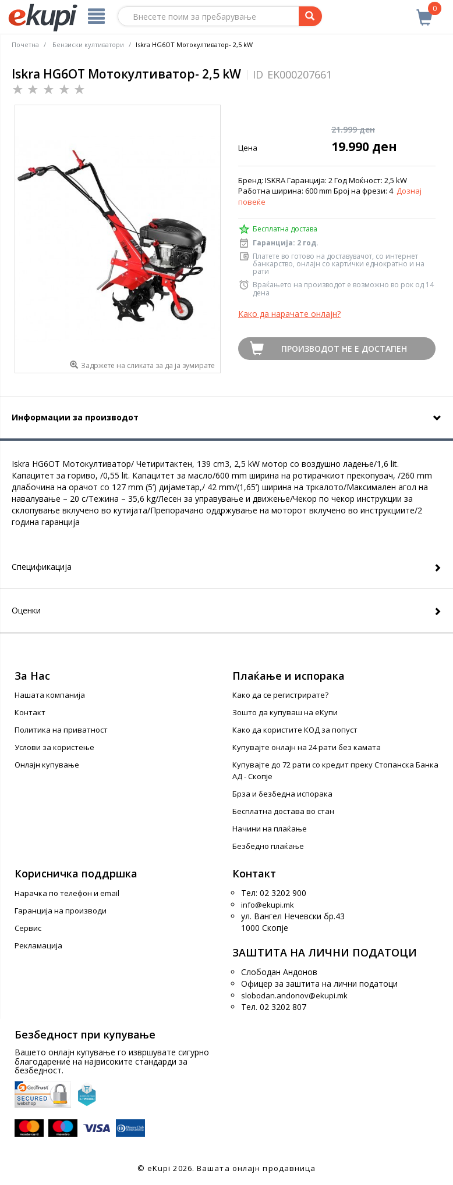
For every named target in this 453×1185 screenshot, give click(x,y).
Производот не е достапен (344, 348)
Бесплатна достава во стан (283, 811)
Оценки (26, 610)
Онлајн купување (47, 764)
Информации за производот (75, 417)
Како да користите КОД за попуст (295, 729)
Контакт (30, 712)
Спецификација (42, 566)
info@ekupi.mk (267, 905)
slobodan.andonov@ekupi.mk (294, 995)
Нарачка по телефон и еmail (67, 893)
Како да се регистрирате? (280, 695)
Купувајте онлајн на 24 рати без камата (306, 747)
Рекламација (38, 945)
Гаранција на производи (61, 910)
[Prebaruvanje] (310, 16)
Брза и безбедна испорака (282, 793)
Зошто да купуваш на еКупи (285, 712)
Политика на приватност (61, 729)
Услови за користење (54, 747)
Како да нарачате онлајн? (289, 313)
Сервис (28, 928)
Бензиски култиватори (88, 44)
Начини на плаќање (269, 828)
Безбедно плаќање (268, 846)
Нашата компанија (50, 695)
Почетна (25, 44)
